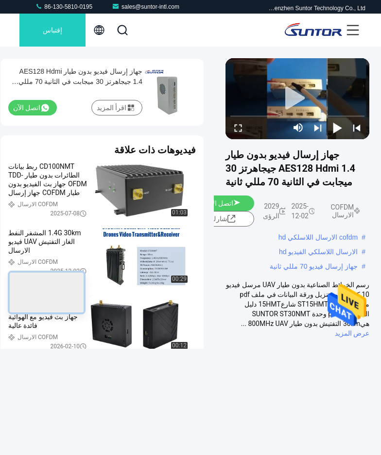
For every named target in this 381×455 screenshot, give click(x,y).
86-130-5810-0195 (63, 6)
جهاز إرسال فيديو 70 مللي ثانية (314, 266)
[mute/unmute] (298, 127)
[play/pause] (337, 127)
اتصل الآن (223, 203)
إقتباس (52, 30)
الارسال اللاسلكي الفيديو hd (318, 252)
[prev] (356, 127)
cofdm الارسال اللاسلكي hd (318, 237)
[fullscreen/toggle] (238, 127)
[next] (318, 127)
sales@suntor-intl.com (145, 6)
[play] (297, 98)
